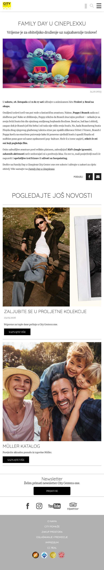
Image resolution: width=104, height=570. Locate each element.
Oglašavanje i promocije (52, 537)
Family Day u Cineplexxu (41, 169)
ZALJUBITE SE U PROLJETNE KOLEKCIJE (45, 311)
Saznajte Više (17, 332)
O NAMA (52, 521)
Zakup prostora (52, 531)
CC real (52, 547)
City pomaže (52, 526)
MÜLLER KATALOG (21, 446)
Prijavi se (52, 491)
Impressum (52, 542)
